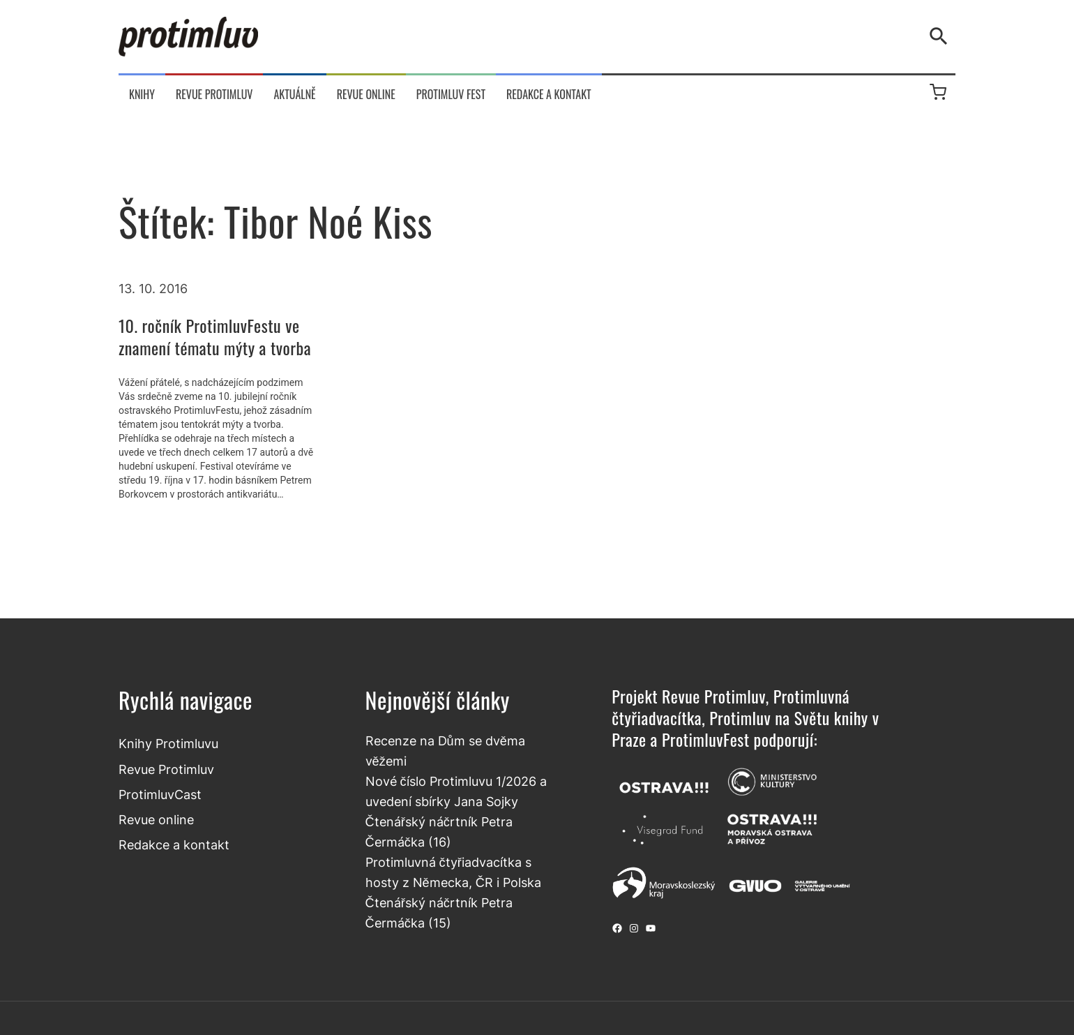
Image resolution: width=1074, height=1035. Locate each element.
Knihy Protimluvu (168, 743)
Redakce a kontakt (174, 844)
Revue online (156, 819)
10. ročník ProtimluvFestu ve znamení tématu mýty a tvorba (215, 336)
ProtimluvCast (160, 794)
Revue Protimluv (166, 769)
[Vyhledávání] (941, 36)
